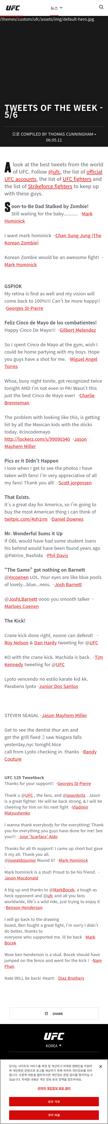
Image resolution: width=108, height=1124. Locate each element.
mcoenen (19, 577)
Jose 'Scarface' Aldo (38, 836)
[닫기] (101, 1067)
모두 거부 (54, 1101)
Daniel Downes (67, 519)
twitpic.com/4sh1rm (25, 519)
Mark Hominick (20, 264)
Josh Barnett (68, 584)
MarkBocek (63, 889)
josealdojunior (22, 860)
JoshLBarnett (23, 599)
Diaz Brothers (71, 978)
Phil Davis (57, 555)
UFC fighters (77, 178)
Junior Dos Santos (58, 686)
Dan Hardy (45, 642)
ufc (50, 895)
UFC (94, 642)
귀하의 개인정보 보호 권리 (53, 1088)
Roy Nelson (16, 642)
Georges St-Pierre (24, 308)
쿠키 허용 (54, 1115)
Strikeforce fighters (50, 185)
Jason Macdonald (21, 878)
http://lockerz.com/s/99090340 (37, 439)
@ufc (54, 171)
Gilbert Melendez (78, 329)
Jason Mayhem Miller (64, 715)
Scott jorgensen (75, 482)
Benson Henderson (24, 907)
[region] (54, 1091)
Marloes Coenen (21, 606)
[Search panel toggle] (101, 7)
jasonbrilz (76, 795)
